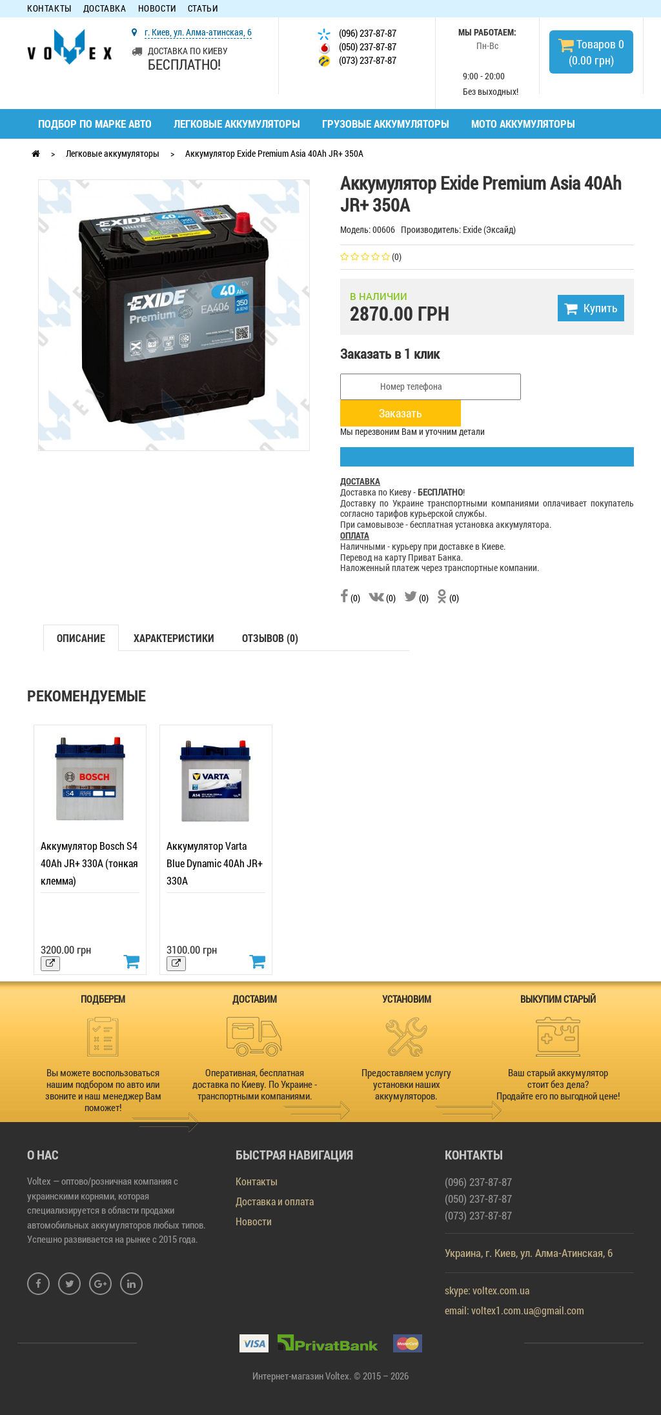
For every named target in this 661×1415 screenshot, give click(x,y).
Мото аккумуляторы (523, 123)
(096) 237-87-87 (357, 34)
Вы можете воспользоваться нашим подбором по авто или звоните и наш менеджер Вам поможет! (103, 1090)
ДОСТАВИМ (254, 999)
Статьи (203, 8)
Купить (591, 308)
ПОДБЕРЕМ (103, 999)
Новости (157, 8)
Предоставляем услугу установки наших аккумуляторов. (406, 1084)
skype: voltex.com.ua (487, 1290)
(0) (350, 598)
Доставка (105, 8)
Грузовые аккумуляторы (385, 123)
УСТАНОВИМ (406, 999)
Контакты (49, 8)
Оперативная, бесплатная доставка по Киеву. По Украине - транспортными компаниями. (254, 1084)
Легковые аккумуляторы (237, 123)
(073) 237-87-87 (357, 61)
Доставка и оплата (275, 1201)
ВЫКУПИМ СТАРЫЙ (558, 999)
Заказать (400, 413)
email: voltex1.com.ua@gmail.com (514, 1310)
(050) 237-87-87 (357, 47)
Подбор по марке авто (95, 123)
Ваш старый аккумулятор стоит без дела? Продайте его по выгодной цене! (558, 1084)
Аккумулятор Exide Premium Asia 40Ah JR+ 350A (274, 153)
